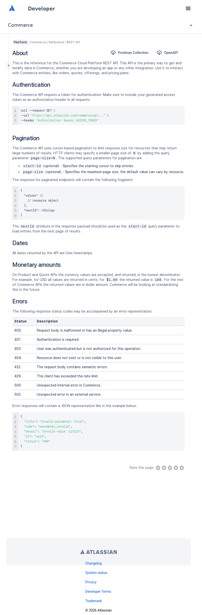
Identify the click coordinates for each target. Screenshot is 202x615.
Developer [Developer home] (41, 8)
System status (96, 573)
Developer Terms (98, 591)
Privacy (90, 582)
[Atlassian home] (12, 8)
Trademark (93, 601)
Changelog (93, 563)
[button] (188, 8)
